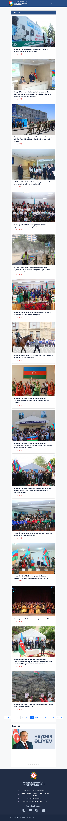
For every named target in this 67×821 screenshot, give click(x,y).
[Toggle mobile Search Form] (52, 3)
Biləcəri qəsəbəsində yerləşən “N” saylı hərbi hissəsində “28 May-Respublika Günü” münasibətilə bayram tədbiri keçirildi (33, 139)
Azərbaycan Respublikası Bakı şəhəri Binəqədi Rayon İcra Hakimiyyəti (21, 3)
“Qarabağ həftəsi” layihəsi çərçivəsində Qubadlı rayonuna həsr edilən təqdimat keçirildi (33, 356)
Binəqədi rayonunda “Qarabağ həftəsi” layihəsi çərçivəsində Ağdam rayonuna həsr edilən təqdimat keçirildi (31, 400)
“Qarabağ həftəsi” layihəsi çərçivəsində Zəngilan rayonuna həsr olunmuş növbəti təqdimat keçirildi (31, 577)
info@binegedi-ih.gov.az (34, 798)
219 (18, 717)
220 (23, 717)
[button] (24, 764)
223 (36, 717)
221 (27, 717)
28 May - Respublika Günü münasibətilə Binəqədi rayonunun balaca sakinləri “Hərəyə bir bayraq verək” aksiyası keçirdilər (32, 270)
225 (46, 717)
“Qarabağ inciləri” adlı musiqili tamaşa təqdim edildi (31, 619)
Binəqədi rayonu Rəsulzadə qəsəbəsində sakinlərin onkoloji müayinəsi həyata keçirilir (31, 50)
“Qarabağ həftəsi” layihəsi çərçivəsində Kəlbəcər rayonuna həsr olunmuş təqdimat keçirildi (30, 226)
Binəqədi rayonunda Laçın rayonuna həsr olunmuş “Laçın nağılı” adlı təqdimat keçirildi (33, 706)
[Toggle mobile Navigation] (56, 3)
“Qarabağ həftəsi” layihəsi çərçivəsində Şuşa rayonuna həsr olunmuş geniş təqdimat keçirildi (32, 314)
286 (53, 717)
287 (58, 717)
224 (41, 717)
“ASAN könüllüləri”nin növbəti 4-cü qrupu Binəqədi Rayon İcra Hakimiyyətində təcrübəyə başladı (33, 183)
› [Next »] (61, 717)
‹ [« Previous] (5, 717)
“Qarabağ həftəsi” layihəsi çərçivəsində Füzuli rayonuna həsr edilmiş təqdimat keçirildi (33, 534)
